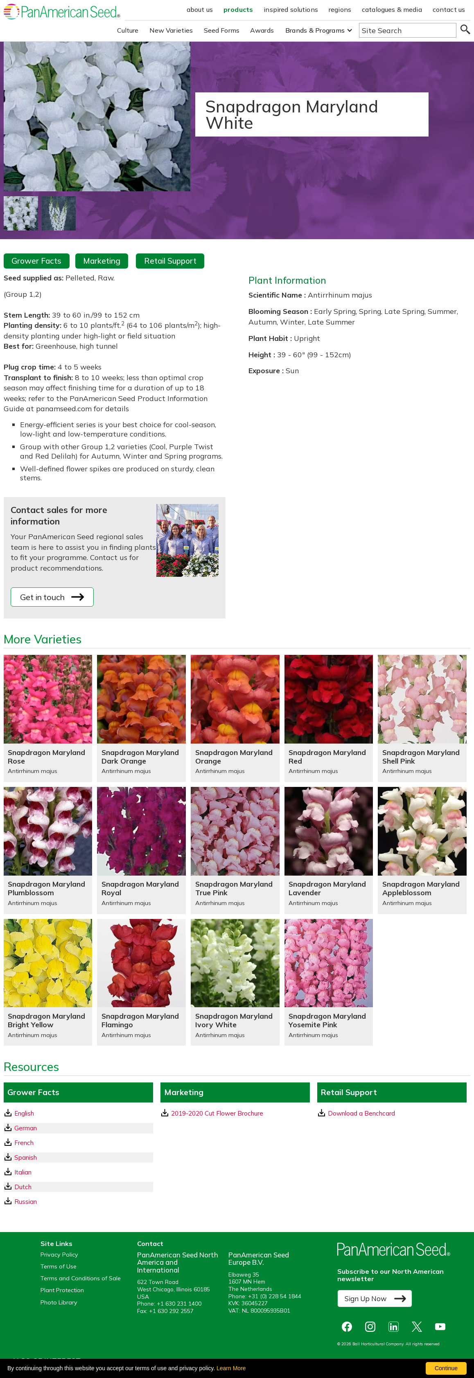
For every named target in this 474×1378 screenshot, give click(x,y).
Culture (128, 30)
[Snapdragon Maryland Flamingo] (141, 982)
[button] (319, 30)
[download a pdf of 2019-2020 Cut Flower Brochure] (235, 1113)
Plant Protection (62, 1290)
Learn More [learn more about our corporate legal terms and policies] (231, 1368)
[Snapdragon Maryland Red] (328, 718)
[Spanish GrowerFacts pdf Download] (78, 1157)
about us (200, 9)
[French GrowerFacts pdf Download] (78, 1143)
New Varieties (171, 30)
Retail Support (170, 261)
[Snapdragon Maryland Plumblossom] (48, 850)
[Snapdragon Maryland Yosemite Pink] (328, 982)
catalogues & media (392, 9)
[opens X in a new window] (419, 1327)
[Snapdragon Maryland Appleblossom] (422, 850)
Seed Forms (222, 30)
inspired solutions (291, 9)
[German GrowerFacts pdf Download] (78, 1128)
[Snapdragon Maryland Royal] (141, 850)
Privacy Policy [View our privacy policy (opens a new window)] (59, 1254)
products (238, 9)
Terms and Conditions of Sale (81, 1278)
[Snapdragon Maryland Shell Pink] (422, 718)
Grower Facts (36, 261)
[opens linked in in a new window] (395, 1327)
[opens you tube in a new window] (442, 1327)
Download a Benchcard (356, 1113)
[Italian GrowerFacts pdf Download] (78, 1172)
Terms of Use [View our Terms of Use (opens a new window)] (59, 1266)
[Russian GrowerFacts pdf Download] (78, 1202)
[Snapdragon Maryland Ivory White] (235, 982)
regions (340, 9)
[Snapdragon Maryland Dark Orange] (141, 718)
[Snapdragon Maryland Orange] (235, 718)
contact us (449, 9)
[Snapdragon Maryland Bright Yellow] (48, 982)
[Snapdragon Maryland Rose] (48, 718)
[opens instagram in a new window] (372, 1327)
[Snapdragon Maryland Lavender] (328, 850)
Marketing (101, 261)
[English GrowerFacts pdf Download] (78, 1113)
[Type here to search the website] (407, 30)
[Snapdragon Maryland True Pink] (235, 850)
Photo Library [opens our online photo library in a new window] (59, 1302)
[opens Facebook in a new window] (349, 1327)
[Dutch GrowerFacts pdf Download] (78, 1187)
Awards (262, 30)
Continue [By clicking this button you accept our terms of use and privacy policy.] (446, 1368)
